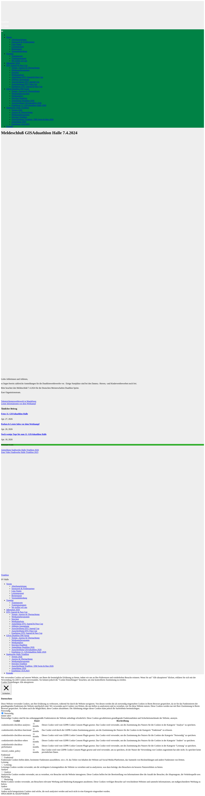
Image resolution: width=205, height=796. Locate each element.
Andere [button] (4, 786)
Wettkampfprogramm (20, 70)
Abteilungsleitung (19, 39)
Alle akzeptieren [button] (26, 682)
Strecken (15, 72)
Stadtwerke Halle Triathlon (17, 108)
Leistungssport (18, 47)
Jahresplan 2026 (13, 63)
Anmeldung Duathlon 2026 (23, 101)
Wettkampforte (18, 75)
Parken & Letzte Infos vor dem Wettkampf (20, 424)
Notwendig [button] (5, 711)
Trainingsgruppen (19, 58)
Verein (9, 37)
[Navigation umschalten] (2, 31)
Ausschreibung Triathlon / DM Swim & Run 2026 (32, 119)
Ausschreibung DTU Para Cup (24, 84)
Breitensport (17, 49)
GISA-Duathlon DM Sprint (17, 89)
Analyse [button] (4, 769)
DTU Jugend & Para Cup (16, 65)
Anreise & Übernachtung (22, 112)
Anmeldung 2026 (19, 122)
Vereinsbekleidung (19, 51)
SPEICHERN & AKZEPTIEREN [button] (15, 794)
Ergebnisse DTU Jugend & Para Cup (27, 86)
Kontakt (9, 126)
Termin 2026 (17, 110)
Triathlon (5, 21)
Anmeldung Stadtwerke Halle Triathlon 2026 (20, 450)
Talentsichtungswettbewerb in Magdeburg (18, 401)
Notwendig (8, 713)
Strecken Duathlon (19, 98)
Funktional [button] (5, 755)
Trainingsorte (17, 56)
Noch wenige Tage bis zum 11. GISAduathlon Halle (24, 434)
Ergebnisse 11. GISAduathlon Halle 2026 (29, 105)
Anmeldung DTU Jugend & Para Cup (27, 77)
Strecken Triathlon (19, 117)
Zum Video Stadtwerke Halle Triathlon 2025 (19, 452)
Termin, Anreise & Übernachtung (25, 68)
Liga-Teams (16, 44)
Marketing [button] (5, 777)
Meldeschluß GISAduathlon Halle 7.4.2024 (39, 132)
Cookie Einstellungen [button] (10, 682)
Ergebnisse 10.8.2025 (21, 124)
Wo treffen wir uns (19, 61)
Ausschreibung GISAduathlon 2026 (26, 103)
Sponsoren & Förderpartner (23, 42)
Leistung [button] (4, 762)
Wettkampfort (17, 96)
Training (9, 54)
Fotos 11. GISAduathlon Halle (14, 414)
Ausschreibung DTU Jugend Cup (25, 82)
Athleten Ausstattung (20, 79)
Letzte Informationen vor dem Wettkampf (18, 403)
